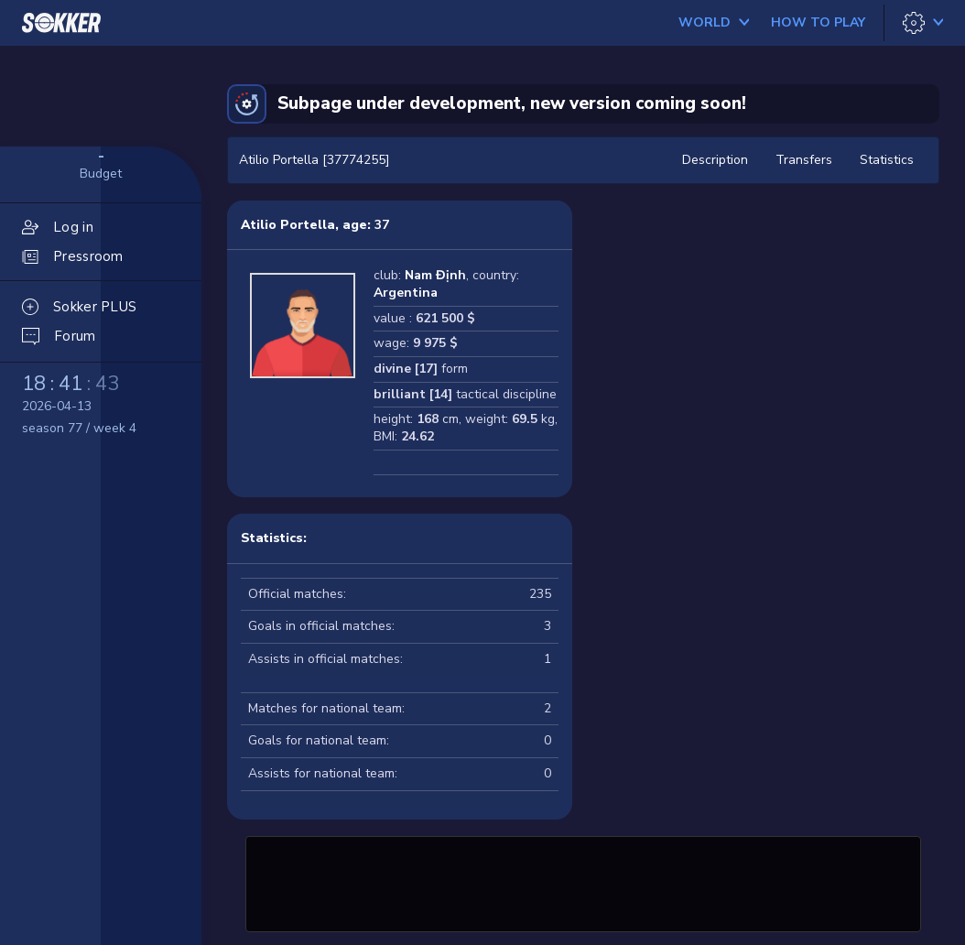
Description (715, 159)
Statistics (887, 159)
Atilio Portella (288, 225)
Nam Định (435, 275)
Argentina (406, 292)
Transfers (803, 159)
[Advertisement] (583, 882)
